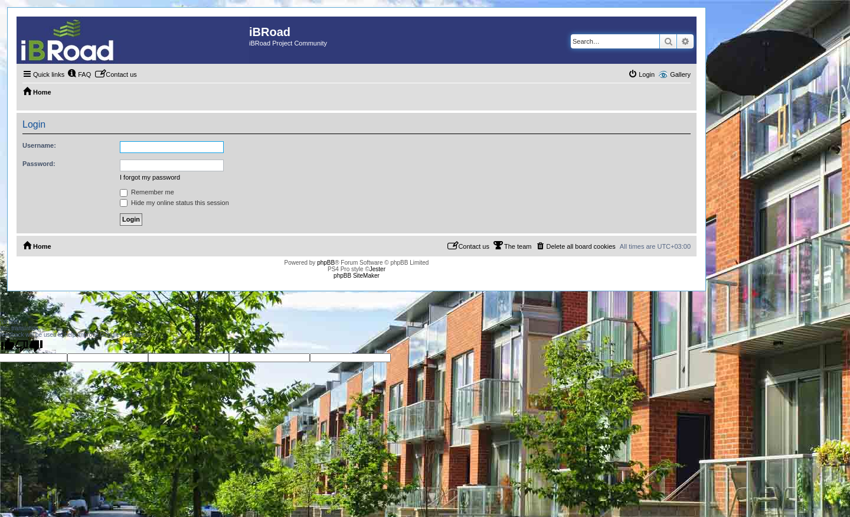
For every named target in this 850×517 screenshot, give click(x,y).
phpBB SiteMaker (357, 275)
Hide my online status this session (174, 202)
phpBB (326, 262)
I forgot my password (150, 177)
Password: (38, 163)
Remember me (147, 192)
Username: (39, 145)
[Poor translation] (29, 345)
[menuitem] (79, 74)
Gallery (680, 74)
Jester (377, 269)
